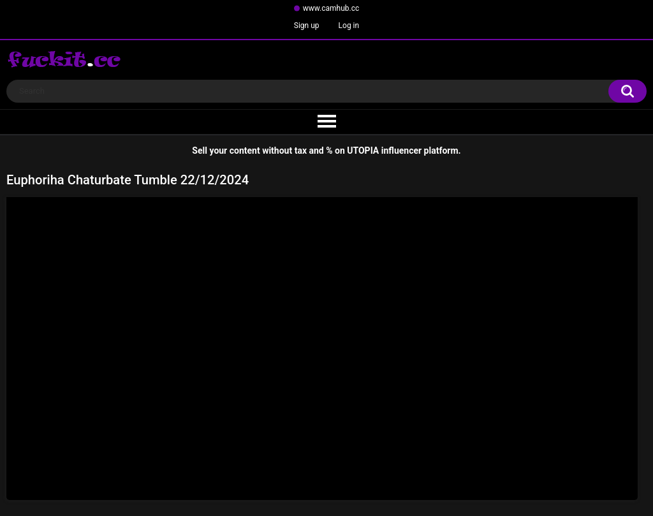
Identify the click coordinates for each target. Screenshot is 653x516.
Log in (349, 25)
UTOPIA (363, 150)
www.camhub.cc (331, 8)
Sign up (306, 25)
